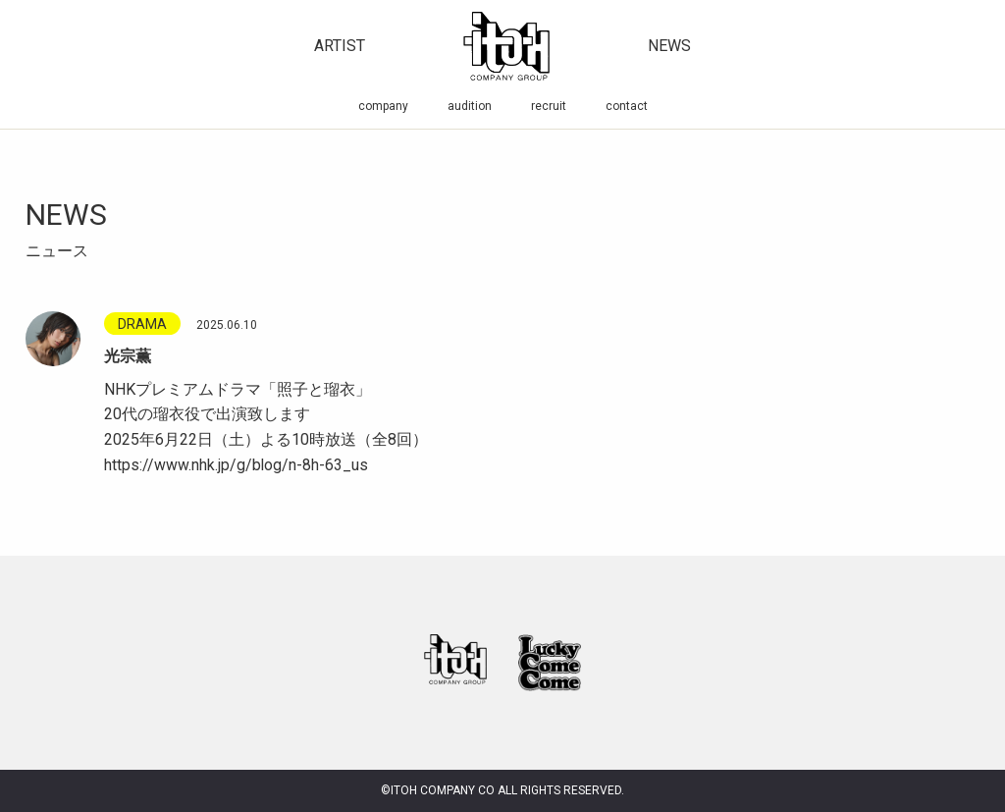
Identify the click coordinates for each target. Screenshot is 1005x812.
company (383, 106)
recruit (548, 106)
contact (627, 106)
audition (470, 106)
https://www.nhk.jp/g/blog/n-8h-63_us (236, 465)
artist (339, 45)
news (669, 45)
